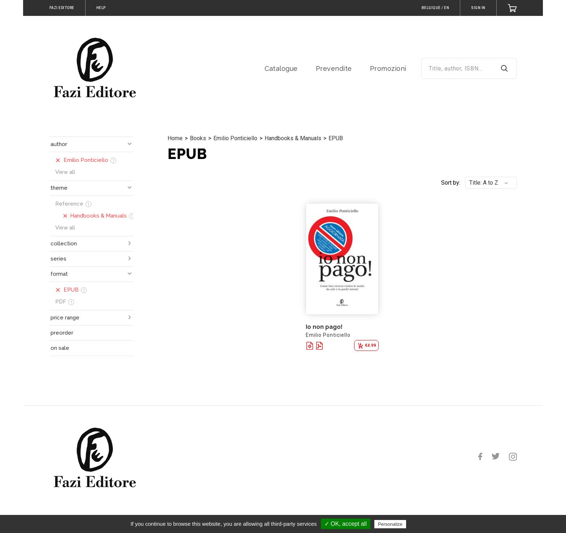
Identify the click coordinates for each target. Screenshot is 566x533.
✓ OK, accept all (346, 524)
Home (175, 138)
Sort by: (450, 182)
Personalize (390, 524)
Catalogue (281, 68)
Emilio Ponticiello (235, 138)
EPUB (335, 138)
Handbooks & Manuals (293, 138)
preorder (62, 333)
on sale (60, 348)
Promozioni (388, 68)
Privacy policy (425, 524)
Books (198, 138)
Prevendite (334, 68)
